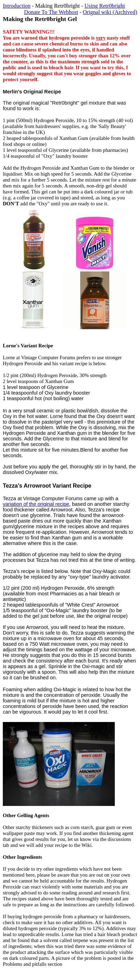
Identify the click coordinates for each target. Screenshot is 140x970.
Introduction (16, 6)
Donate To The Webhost (51, 12)
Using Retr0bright (104, 6)
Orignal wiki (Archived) (110, 12)
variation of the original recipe (36, 504)
